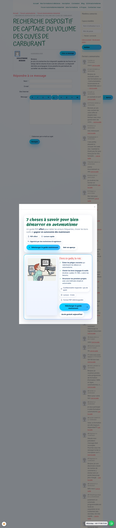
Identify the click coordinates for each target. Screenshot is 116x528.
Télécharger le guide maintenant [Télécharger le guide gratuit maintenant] (43, 247)
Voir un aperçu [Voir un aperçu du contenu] (69, 247)
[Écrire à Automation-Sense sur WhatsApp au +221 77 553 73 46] (111, 523)
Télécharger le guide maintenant (76, 307)
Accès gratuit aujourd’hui (71, 314)
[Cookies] (4, 524)
